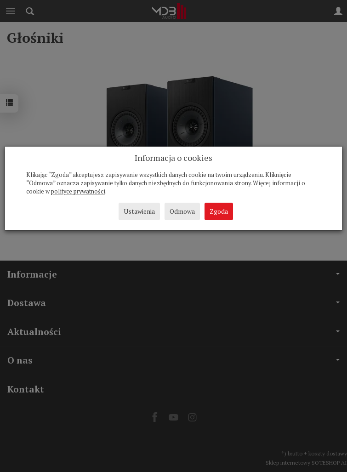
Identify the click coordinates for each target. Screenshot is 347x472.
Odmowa (182, 211)
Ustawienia (139, 211)
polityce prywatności (78, 191)
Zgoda (219, 211)
